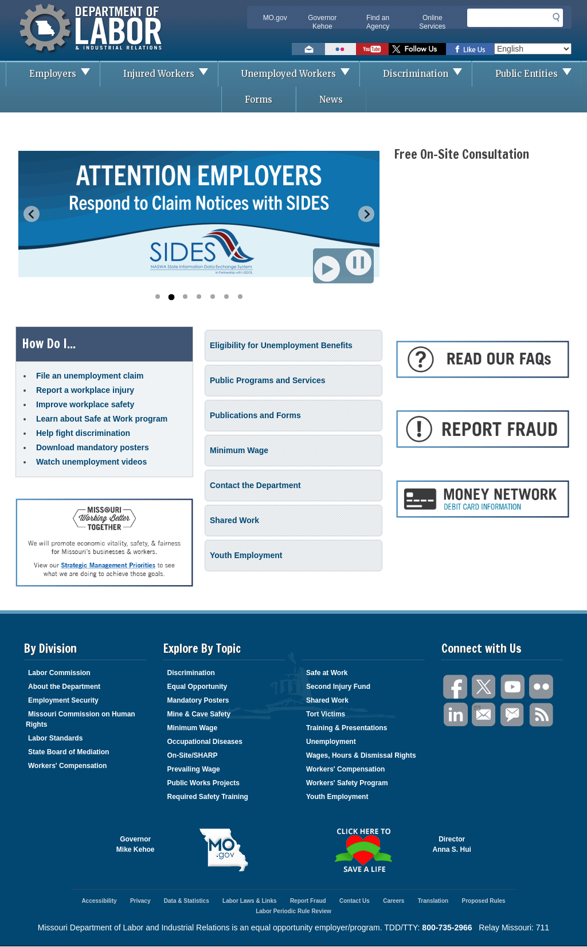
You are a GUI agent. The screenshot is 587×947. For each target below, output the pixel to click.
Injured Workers (170, 74)
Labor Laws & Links (249, 901)
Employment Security (63, 700)
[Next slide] (366, 214)
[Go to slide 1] (157, 296)
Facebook (455, 687)
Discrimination (427, 74)
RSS (541, 715)
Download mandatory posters (92, 447)
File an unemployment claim (90, 375)
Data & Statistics (186, 901)
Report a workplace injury (85, 390)
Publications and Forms (255, 415)
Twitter (484, 687)
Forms (258, 99)
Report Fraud (308, 901)
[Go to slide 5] (212, 296)
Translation (433, 901)
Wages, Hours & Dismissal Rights (361, 755)
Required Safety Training (207, 797)
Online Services (432, 22)
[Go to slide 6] (226, 296)
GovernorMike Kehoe (135, 844)
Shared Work (234, 520)
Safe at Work (326, 673)
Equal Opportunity (197, 687)
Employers (64, 74)
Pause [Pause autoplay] (359, 262)
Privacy (140, 901)
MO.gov (275, 18)
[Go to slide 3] (185, 296)
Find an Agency (377, 22)
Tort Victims (325, 714)
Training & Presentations (346, 728)
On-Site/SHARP (192, 755)
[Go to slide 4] (199, 296)
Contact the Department (255, 485)
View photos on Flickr (340, 49)
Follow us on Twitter (417, 49)
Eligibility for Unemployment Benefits (281, 345)
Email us (308, 49)
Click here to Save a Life (363, 850)
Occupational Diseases (204, 742)
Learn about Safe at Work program (101, 418)
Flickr (541, 687)
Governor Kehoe (322, 22)
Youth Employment (246, 555)
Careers (393, 901)
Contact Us (354, 901)
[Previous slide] (32, 214)
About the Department (64, 687)
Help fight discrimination (83, 433)
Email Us (477, 707)
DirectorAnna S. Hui (452, 844)
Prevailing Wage (193, 769)
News (331, 99)
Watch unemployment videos (91, 461)
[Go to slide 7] (240, 296)
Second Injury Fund (338, 687)
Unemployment (331, 742)
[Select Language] (533, 48)
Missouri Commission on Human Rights (80, 719)
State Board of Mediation (68, 752)
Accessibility (98, 901)
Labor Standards (55, 738)
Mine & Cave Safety (199, 714)
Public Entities (538, 74)
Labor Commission (59, 673)
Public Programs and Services (268, 380)
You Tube (513, 687)
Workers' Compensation (67, 766)
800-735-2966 (447, 927)
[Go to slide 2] (171, 297)
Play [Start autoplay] (327, 268)
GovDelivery (513, 715)
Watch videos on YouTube (372, 49)
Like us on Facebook (470, 49)
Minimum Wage (239, 450)
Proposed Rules (483, 901)
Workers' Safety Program (347, 783)
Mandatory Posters (198, 700)
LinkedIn (455, 715)
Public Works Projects (203, 783)
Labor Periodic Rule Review (293, 911)
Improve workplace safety (85, 404)
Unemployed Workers (300, 74)
